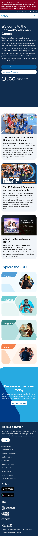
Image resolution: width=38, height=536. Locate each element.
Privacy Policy (6, 471)
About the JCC (6, 446)
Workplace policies (7, 464)
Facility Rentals (6, 457)
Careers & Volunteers (8, 453)
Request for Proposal (8, 479)
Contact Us (5, 460)
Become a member (19, 403)
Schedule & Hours (7, 450)
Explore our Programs (10, 72)
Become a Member (9, 67)
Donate (5, 440)
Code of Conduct (7, 475)
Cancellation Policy (7, 468)
